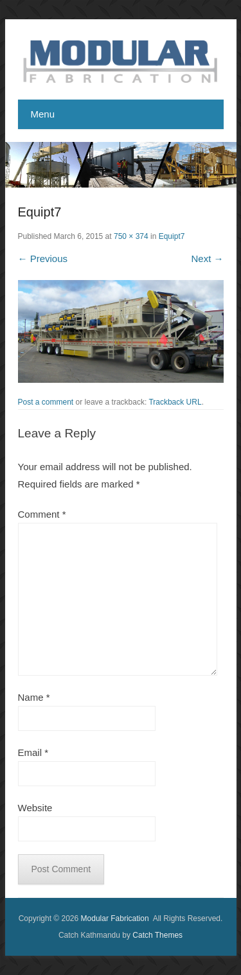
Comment (42, 514)
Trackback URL (174, 402)
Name (34, 697)
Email (33, 752)
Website (35, 807)
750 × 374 (131, 236)
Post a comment (46, 402)
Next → (207, 258)
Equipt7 (172, 236)
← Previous (43, 258)
